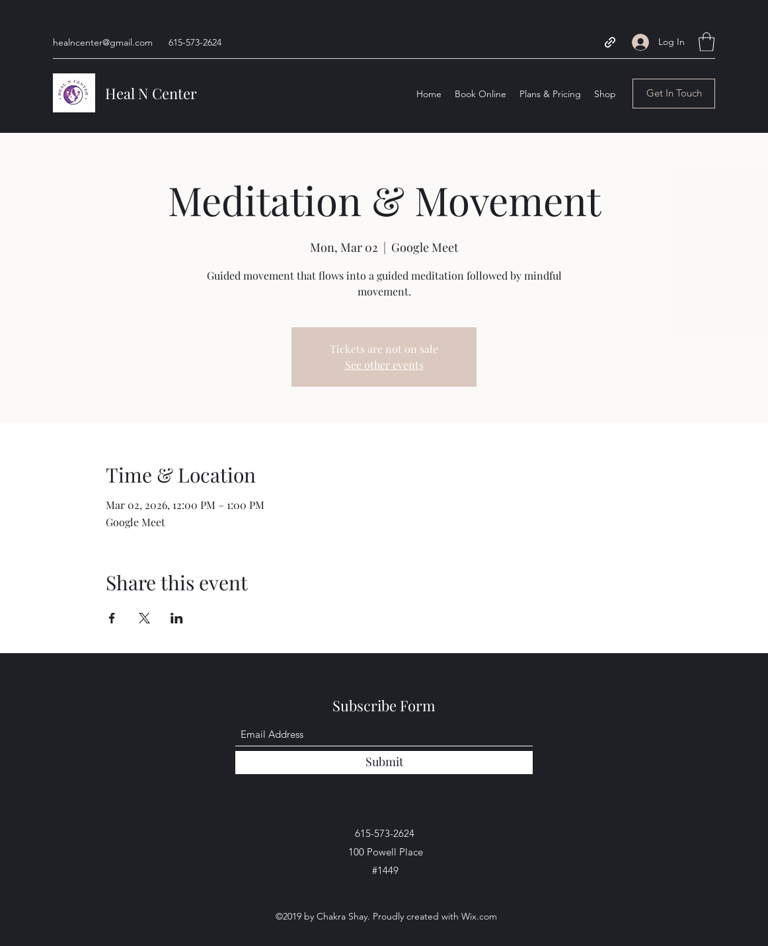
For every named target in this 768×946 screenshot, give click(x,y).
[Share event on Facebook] (112, 618)
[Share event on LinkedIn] (177, 618)
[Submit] (384, 762)
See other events (384, 365)
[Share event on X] (144, 618)
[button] (706, 42)
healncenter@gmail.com (103, 42)
